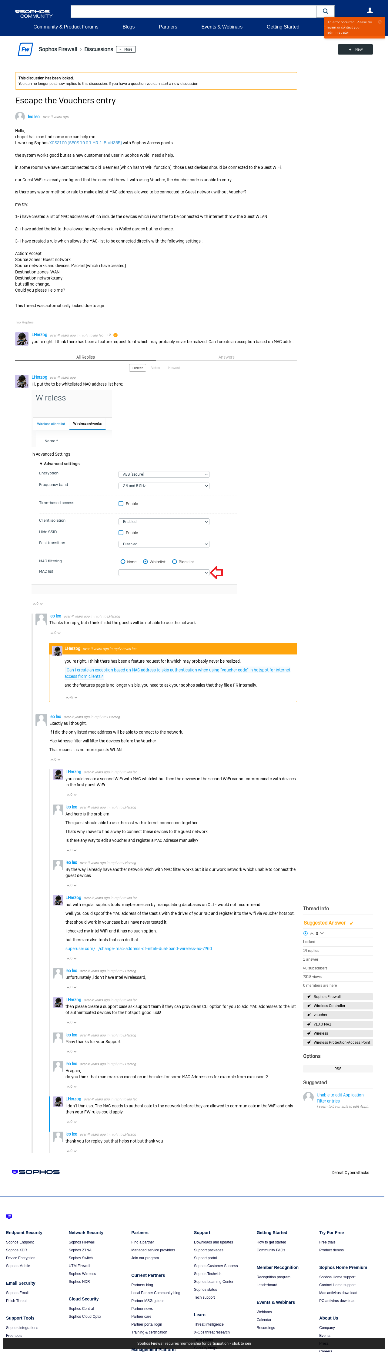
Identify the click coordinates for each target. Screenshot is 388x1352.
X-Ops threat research (212, 1332)
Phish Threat (16, 1301)
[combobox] (193, 11)
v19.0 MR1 (322, 1024)
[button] (325, 11)
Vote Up (34, 603)
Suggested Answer (325, 923)
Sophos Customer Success (216, 1266)
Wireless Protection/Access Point (342, 1042)
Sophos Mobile (18, 1266)
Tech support (204, 1297)
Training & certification (149, 1332)
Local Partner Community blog (155, 1293)
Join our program (145, 1258)
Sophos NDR (79, 1282)
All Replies (85, 357)
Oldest (137, 368)
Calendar (264, 1320)
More (128, 49)
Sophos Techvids (208, 1274)
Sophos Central (81, 1309)
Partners (168, 26)
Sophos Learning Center (213, 1282)
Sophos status (205, 1289)
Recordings (266, 1328)
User (370, 10)
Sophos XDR (16, 1250)
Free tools (14, 1336)
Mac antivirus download (338, 1293)
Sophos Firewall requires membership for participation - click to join (194, 1343)
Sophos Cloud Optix (85, 1316)
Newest (174, 368)
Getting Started (283, 26)
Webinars (264, 1312)
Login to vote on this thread (312, 932)
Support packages (208, 1250)
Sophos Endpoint (20, 1242)
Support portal (205, 1258)
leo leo (34, 116)
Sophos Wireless (82, 1274)
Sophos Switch (81, 1258)
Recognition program (273, 1277)
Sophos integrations (22, 1328)
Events (324, 1336)
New (359, 49)
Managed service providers (153, 1250)
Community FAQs (271, 1250)
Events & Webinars (221, 26)
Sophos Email (17, 1293)
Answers (227, 357)
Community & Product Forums (65, 26)
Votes (155, 368)
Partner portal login (146, 1324)
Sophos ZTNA (80, 1250)
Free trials (327, 1242)
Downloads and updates (213, 1242)
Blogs (128, 26)
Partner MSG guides (147, 1301)
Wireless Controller (329, 1005)
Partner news (142, 1309)
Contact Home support (337, 1285)
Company (327, 1328)
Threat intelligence (209, 1324)
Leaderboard (267, 1285)
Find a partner (142, 1242)
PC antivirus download (337, 1301)
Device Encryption (20, 1258)
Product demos (331, 1250)
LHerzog (40, 334)
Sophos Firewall (327, 996)
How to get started (271, 1242)
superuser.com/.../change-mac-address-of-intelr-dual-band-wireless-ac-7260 (138, 948)
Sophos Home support (337, 1277)
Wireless (321, 1033)
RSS (338, 1068)
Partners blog (142, 1285)
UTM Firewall (79, 1266)
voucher (320, 1014)
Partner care (141, 1316)
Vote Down (40, 603)
